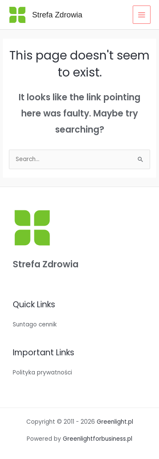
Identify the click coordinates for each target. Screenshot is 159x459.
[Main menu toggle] (142, 15)
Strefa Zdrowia (57, 14)
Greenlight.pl (115, 422)
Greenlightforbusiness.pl (97, 439)
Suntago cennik (35, 324)
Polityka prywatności (42, 372)
